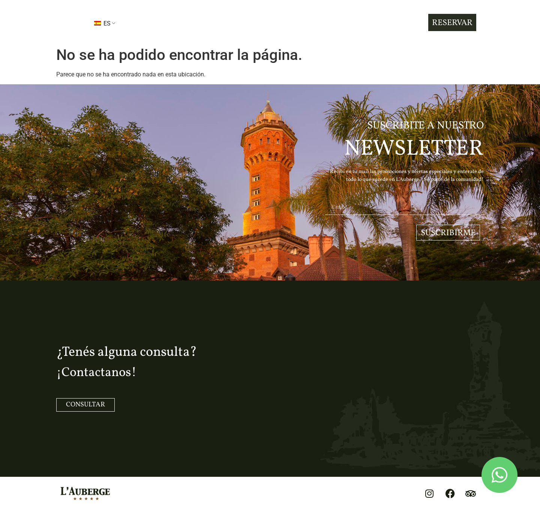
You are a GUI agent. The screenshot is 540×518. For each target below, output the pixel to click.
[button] (71, 22)
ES (102, 23)
